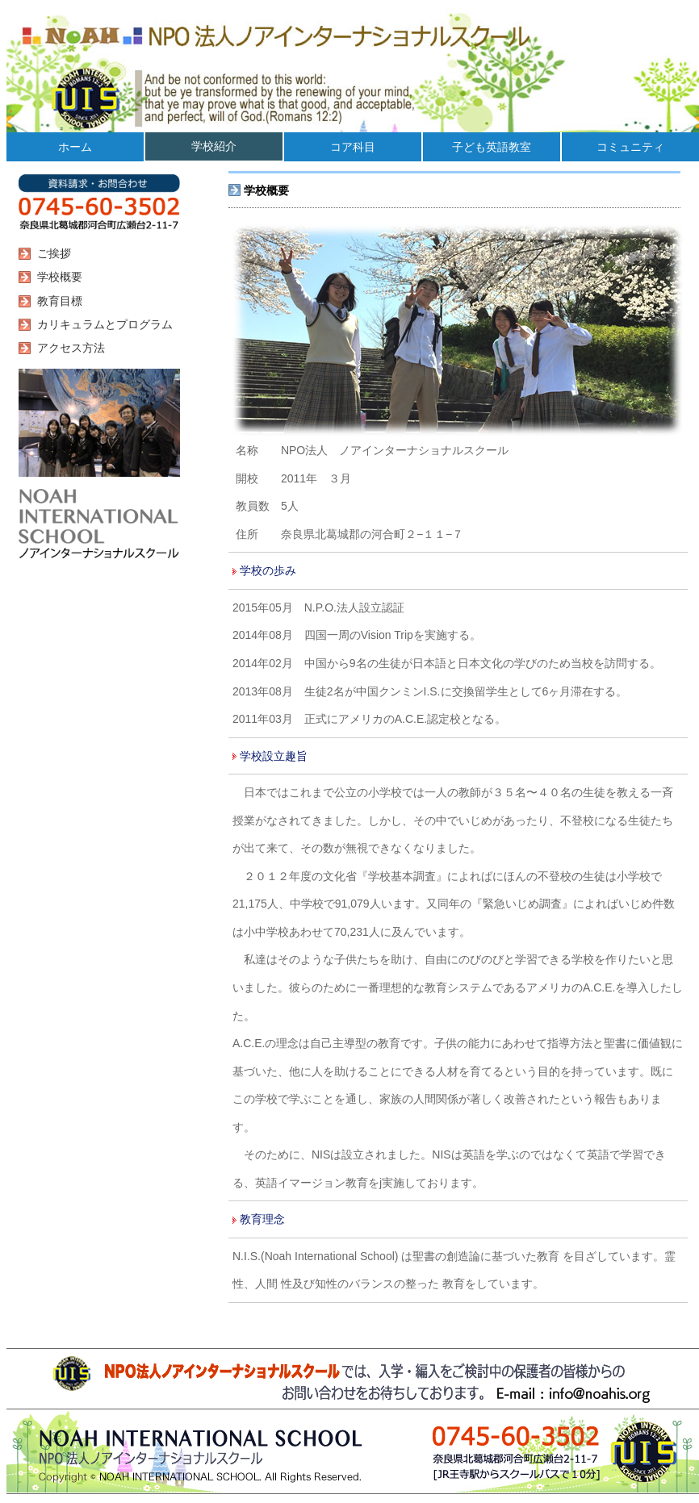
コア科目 (352, 146)
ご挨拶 (51, 253)
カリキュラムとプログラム (102, 324)
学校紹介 (213, 146)
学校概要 (56, 276)
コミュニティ (630, 146)
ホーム (75, 146)
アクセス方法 (68, 347)
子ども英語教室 (491, 146)
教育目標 (56, 300)
